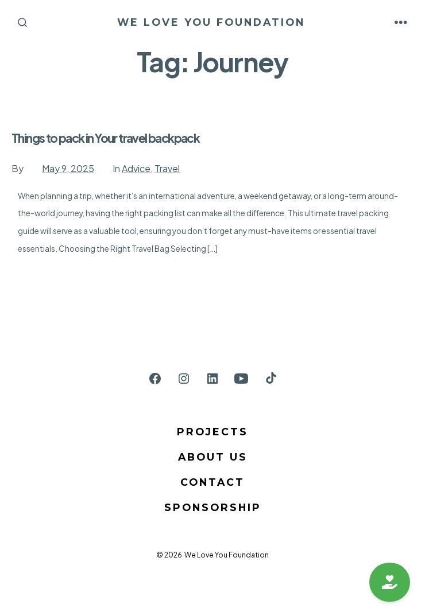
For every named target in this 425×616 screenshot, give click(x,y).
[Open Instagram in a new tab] (184, 378)
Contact (212, 482)
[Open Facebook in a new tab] (155, 378)
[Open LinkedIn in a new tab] (212, 378)
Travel (167, 168)
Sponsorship (212, 507)
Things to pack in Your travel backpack (105, 138)
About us (213, 457)
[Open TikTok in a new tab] (270, 378)
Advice (136, 168)
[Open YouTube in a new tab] (241, 378)
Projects (212, 432)
